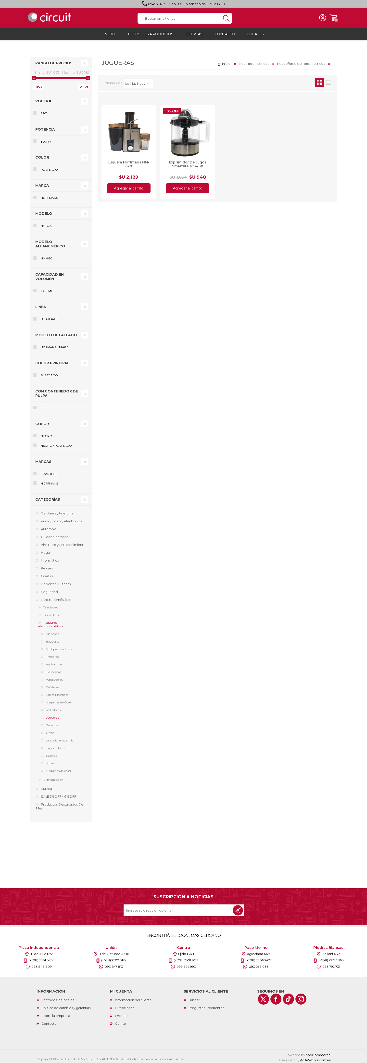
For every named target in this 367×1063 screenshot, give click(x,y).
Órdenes (122, 1014)
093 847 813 (114, 965)
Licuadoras (53, 670)
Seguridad (49, 590)
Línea (40, 305)
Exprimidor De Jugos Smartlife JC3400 (187, 163)
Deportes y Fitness (56, 582)
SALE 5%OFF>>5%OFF (58, 795)
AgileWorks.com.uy (315, 1059)
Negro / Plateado (56, 444)
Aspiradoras (54, 663)
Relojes (47, 567)
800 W (46, 140)
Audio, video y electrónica (61, 520)
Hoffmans (49, 196)
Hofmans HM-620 (55, 346)
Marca (42, 184)
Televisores (50, 606)
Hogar (46, 551)
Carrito (332, 17)
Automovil (49, 527)
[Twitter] (263, 997)
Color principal (52, 361)
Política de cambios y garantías (65, 1006)
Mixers (50, 762)
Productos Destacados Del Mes (60, 805)
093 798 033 (258, 965)
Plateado (49, 168)
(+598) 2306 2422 (259, 959)
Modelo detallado (56, 333)
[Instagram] (300, 997)
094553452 (156, 4)
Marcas (43, 460)
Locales (255, 32)
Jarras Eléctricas (57, 693)
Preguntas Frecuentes (206, 1006)
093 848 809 (41, 965)
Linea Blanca (52, 613)
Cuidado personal (55, 535)
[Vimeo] (288, 997)
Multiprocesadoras (59, 647)
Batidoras (52, 640)
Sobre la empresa (55, 1014)
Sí (42, 406)
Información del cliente (133, 998)
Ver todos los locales (57, 998)
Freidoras (52, 655)
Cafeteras (52, 685)
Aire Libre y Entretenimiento (63, 543)
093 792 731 (331, 965)
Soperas (51, 754)
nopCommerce (318, 1053)
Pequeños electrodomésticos (50, 623)
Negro (46, 434)
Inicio (226, 62)
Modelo (43, 212)
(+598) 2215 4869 (331, 959)
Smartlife (49, 472)
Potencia (45, 128)
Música (46, 787)
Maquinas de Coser (59, 701)
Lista (328, 80)
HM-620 (46, 224)
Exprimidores (55, 746)
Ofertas (47, 575)
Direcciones (124, 1006)
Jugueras (49, 317)
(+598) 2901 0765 (41, 959)
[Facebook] (275, 997)
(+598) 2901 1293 (186, 959)
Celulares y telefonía (57, 512)
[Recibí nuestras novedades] (178, 909)
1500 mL (47, 289)
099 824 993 (186, 965)
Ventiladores (54, 678)
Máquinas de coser (58, 769)
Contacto (49, 1022)
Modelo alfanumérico (50, 242)
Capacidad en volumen (49, 275)
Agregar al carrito (128, 187)
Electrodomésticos (56, 598)
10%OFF (172, 110)
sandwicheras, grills (59, 739)
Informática (50, 559)
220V (44, 112)
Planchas (52, 632)
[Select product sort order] (138, 82)
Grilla (319, 80)
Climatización (53, 778)
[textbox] (179, 17)
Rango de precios (54, 61)
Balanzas (52, 724)
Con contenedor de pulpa (56, 392)
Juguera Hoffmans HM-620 (129, 163)
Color (42, 156)
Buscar (194, 998)
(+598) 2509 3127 (113, 959)
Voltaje (43, 99)
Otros (50, 731)
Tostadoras (53, 708)
